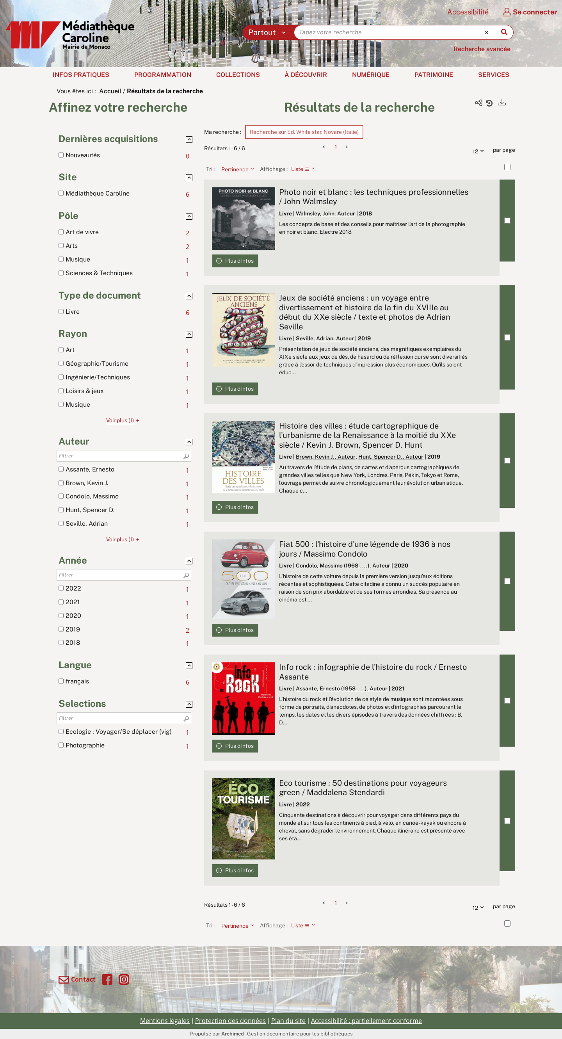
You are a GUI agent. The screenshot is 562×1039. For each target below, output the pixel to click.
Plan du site (288, 1020)
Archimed (232, 1034)
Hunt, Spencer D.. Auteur (390, 457)
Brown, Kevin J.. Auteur (326, 457)
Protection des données (230, 1020)
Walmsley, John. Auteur (325, 213)
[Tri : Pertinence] (235, 169)
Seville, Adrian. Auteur (325, 338)
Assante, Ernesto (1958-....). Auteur (342, 688)
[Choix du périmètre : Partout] (269, 32)
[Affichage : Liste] (305, 169)
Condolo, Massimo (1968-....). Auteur (343, 565)
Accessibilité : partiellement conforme (366, 1020)
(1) (124, 420)
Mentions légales (165, 1020)
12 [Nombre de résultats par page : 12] (480, 150)
